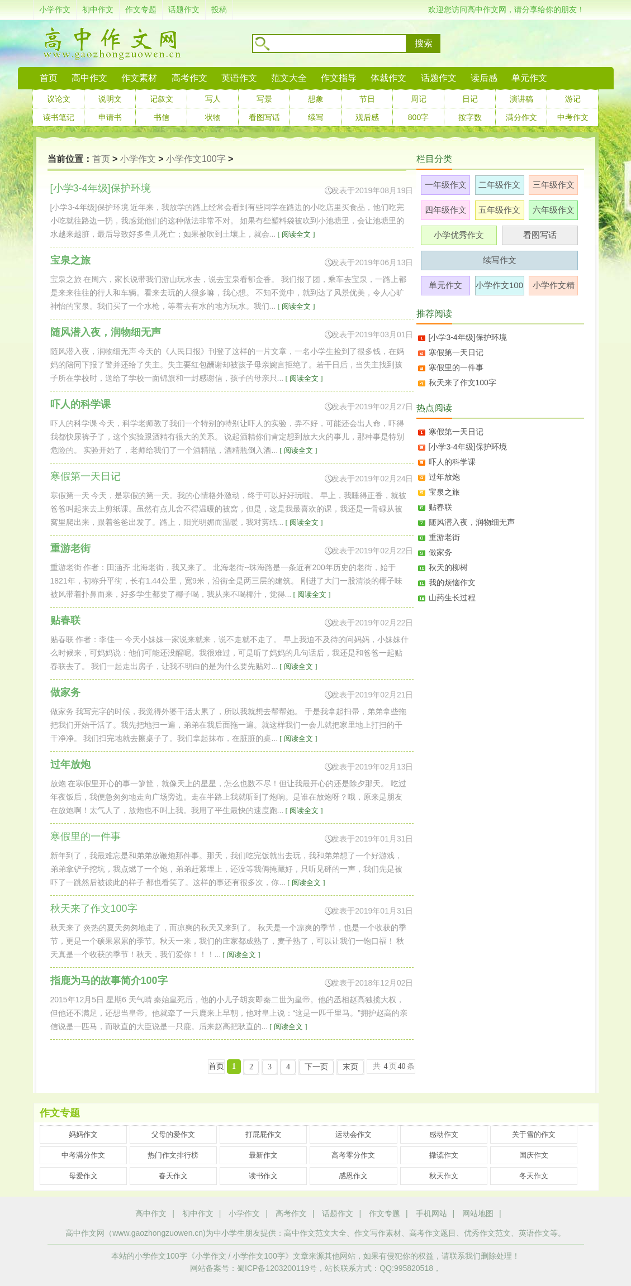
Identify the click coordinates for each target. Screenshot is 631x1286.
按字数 (470, 117)
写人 (213, 98)
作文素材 (139, 78)
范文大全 (289, 78)
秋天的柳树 (448, 567)
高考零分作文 (353, 1155)
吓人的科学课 (80, 404)
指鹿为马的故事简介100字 (109, 980)
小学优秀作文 (459, 235)
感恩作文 (353, 1176)
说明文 (110, 98)
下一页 (316, 1067)
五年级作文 (499, 209)
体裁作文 (388, 78)
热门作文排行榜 (173, 1155)
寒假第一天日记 (456, 352)
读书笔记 (58, 117)
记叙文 (161, 98)
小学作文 (54, 9)
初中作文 (97, 9)
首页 (49, 78)
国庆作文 (533, 1155)
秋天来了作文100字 (462, 382)
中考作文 (573, 117)
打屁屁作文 (263, 1134)
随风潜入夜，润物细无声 (105, 332)
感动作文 (443, 1134)
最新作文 (263, 1155)
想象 (316, 98)
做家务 (65, 692)
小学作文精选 (554, 287)
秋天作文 (443, 1176)
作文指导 (339, 78)
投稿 (219, 9)
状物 (213, 117)
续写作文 (499, 260)
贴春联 (65, 620)
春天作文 (173, 1176)
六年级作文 (554, 209)
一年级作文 (446, 184)
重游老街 (70, 548)
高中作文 (151, 1213)
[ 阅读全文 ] (295, 234)
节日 (367, 98)
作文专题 (140, 9)
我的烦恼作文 (452, 582)
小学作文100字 (196, 159)
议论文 (58, 98)
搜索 (424, 43)
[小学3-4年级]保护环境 (468, 337)
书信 (161, 117)
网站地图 (478, 1213)
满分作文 (521, 117)
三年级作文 (554, 184)
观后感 (367, 117)
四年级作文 (446, 209)
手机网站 (431, 1213)
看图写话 (264, 117)
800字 (418, 117)
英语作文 (239, 78)
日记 (470, 98)
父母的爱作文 (173, 1134)
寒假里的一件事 (456, 367)
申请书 (110, 117)
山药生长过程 (452, 597)
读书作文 (263, 1176)
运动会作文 (353, 1134)
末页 (350, 1067)
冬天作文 (533, 1176)
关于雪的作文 (534, 1134)
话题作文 (184, 9)
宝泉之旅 (70, 260)
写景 (264, 98)
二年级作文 (499, 184)
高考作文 (189, 78)
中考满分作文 (83, 1155)
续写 (316, 117)
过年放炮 (70, 764)
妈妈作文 (83, 1134)
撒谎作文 (443, 1155)
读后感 (484, 78)
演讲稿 (521, 98)
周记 (418, 98)
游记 (573, 98)
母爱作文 (83, 1176)
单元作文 (529, 78)
